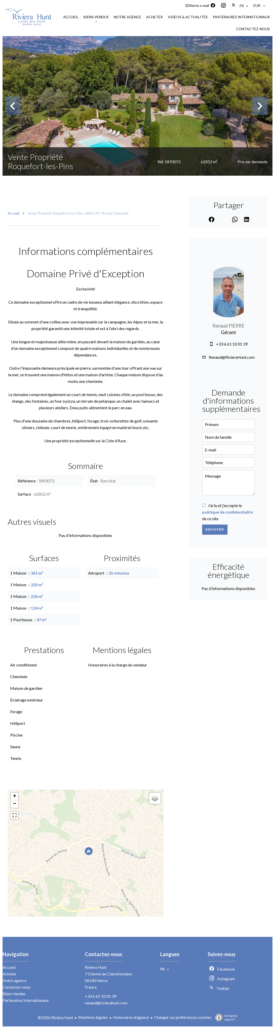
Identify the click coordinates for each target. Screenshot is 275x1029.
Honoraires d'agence (131, 1017)
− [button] (14, 804)
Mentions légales (93, 1017)
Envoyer (215, 529)
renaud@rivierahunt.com (106, 1002)
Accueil (13, 213)
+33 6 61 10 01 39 (232, 343)
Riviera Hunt (96, 967)
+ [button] (14, 796)
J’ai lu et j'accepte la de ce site (227, 512)
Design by (225, 1017)
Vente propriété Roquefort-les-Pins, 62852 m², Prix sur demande (78, 213)
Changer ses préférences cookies (182, 1017)
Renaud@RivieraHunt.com (232, 357)
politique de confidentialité (227, 512)
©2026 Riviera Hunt (55, 1017)
